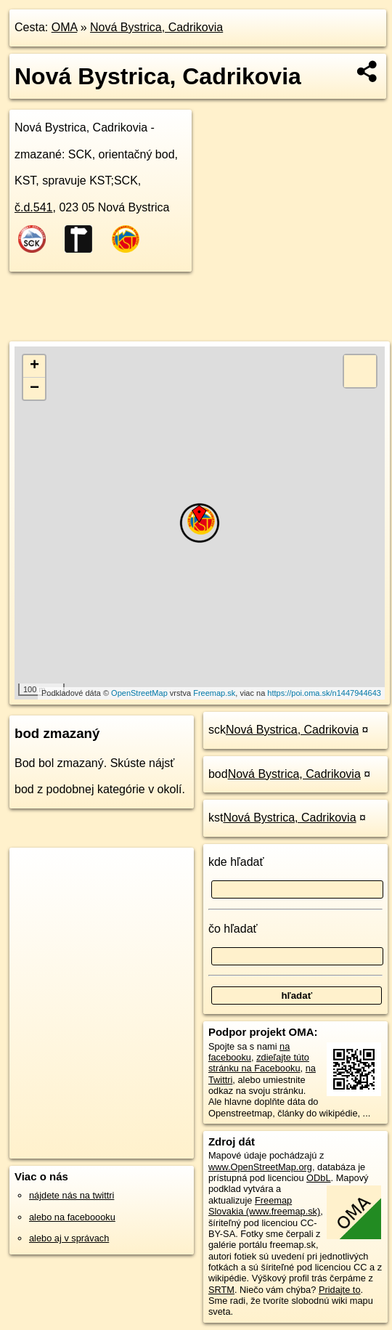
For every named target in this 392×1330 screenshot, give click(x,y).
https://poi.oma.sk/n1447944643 (324, 693)
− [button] (34, 389)
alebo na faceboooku (72, 1217)
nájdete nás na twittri (71, 1195)
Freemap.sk (214, 693)
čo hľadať (233, 929)
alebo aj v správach (69, 1238)
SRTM (221, 1289)
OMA (65, 27)
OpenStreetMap (139, 693)
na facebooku (249, 1052)
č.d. (34, 207)
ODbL (318, 1177)
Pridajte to (340, 1289)
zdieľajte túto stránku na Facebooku (258, 1063)
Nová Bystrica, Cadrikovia (156, 27)
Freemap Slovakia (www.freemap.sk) (264, 1206)
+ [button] (34, 366)
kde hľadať (236, 862)
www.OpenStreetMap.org (260, 1166)
